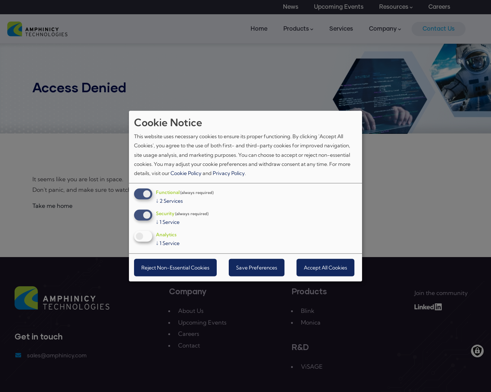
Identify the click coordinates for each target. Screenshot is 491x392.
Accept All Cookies (325, 267)
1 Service (168, 222)
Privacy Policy (229, 173)
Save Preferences (256, 267)
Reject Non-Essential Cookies (175, 267)
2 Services (169, 201)
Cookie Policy (185, 173)
